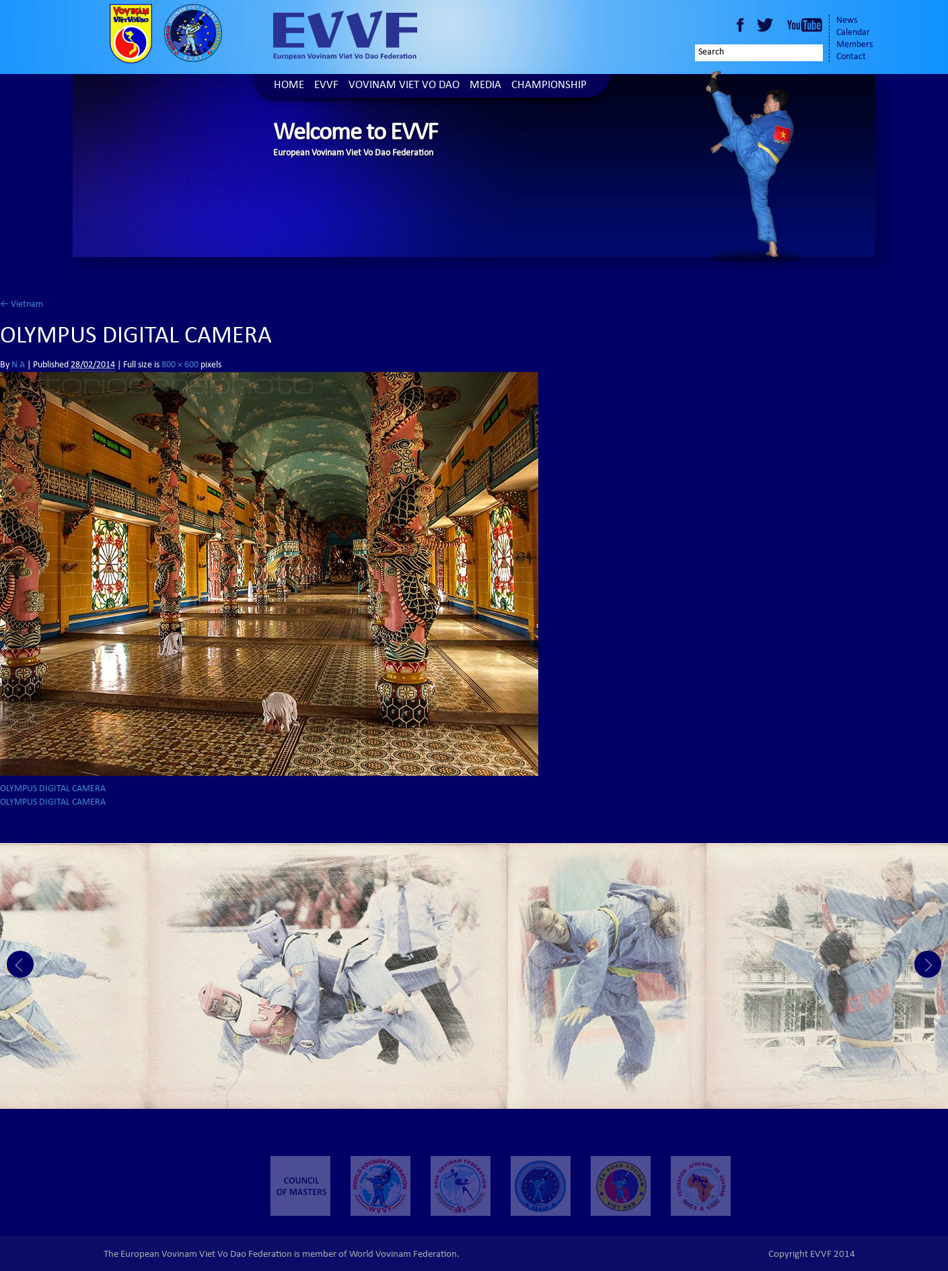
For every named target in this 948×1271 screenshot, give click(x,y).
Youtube (804, 25)
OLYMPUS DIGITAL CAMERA (53, 789)
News (846, 20)
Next (927, 964)
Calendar (853, 33)
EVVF (326, 85)
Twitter (767, 25)
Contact (851, 57)
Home (289, 85)
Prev (20, 964)
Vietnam (21, 304)
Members (854, 45)
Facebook (740, 25)
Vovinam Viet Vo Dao (404, 85)
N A (18, 365)
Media (485, 85)
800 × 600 (179, 365)
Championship (549, 85)
